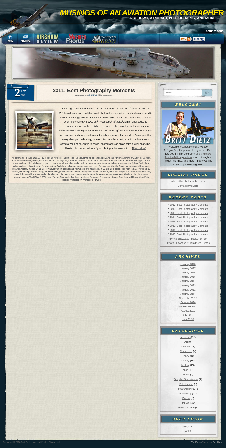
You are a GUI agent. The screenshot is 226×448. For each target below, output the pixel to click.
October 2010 (187, 302)
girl (48, 166)
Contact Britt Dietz (188, 185)
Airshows (185, 337)
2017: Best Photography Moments (189, 204)
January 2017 (187, 268)
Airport (118, 158)
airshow (126, 158)
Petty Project (186, 384)
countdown (62, 163)
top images (76, 174)
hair (64, 166)
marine (128, 166)
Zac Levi (75, 177)
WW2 (44, 177)
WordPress (196, 442)
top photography (90, 174)
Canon (90, 161)
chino (29, 163)
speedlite (29, 174)
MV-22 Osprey (42, 169)
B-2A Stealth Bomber (21, 161)
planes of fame (66, 172)
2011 (35, 158)
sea (148, 172)
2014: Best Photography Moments (189, 217)
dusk (82, 163)
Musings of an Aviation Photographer (142, 12)
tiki (62, 174)
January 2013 (187, 285)
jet (91, 166)
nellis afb (84, 169)
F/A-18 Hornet (103, 163)
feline (114, 163)
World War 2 (35, 177)
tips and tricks (203, 153)
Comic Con (186, 351)
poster (77, 172)
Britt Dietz (218, 442)
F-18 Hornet (91, 163)
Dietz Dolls (74, 163)
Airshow (187, 157)
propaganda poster (89, 172)
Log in (187, 430)
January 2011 (187, 293)
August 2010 (188, 310)
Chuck (47, 163)
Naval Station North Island (61, 169)
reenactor (104, 172)
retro (111, 172)
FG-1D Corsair (124, 163)
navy (77, 169)
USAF (115, 174)
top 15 (67, 174)
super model (40, 174)
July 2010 (188, 314)
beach (35, 161)
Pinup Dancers (51, 172)
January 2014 (187, 281)
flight (147, 163)
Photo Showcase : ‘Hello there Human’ (188, 242)
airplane (110, 158)
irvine (86, 166)
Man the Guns (117, 166)
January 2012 (187, 289)
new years (94, 169)
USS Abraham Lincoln (129, 174)
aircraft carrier (98, 158)
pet (123, 169)
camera (82, 161)
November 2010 (188, 298)
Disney (185, 355)
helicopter (71, 166)
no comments (18, 158)
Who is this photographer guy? (188, 181)
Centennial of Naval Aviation (110, 161)
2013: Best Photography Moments (189, 221)
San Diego (120, 172)
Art (186, 341)
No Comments (105, 95)
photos (15, 172)
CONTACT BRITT (214, 31)
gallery (30, 166)
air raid (79, 158)
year (50, 177)
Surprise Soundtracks (186, 379)
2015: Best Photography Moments (189, 213)
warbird (16, 177)
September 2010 (188, 306)
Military (178, 157)
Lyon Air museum (102, 166)
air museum (68, 158)
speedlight (19, 174)
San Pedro (130, 172)
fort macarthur (19, 166)
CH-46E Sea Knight (134, 161)
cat (95, 161)
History (185, 360)
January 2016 (187, 272)
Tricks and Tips (186, 407)
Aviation (169, 157)
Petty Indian (131, 169)
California (72, 161)
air (52, 158)
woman (24, 177)
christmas (37, 163)
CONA (53, 163)
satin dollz (141, 172)
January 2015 (187, 276)
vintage (144, 174)
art (132, 158)
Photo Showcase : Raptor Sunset (188, 238)
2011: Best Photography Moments (189, 230)
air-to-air (87, 158)
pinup (40, 172)
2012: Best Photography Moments (189, 225)
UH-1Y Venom (105, 174)
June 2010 (188, 319)
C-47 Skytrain (61, 161)
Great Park (56, 166)
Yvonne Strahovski (61, 177)
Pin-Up (34, 172)
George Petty (40, 166)
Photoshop (185, 393)
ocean (117, 169)
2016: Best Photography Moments (189, 209)
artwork (137, 158)
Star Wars (186, 402)
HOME (10, 41)
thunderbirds (54, 174)
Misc (185, 369)
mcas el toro (138, 166)
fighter (135, 163)
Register (188, 426)
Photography (185, 388)
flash (141, 163)
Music (186, 374)
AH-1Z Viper (43, 158)
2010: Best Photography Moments (189, 234)
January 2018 (187, 264)
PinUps (186, 398)
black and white (46, 161)
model (32, 169)
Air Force (58, 158)
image (80, 166)
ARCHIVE (26, 41)
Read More (139, 148)
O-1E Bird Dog (107, 169)
